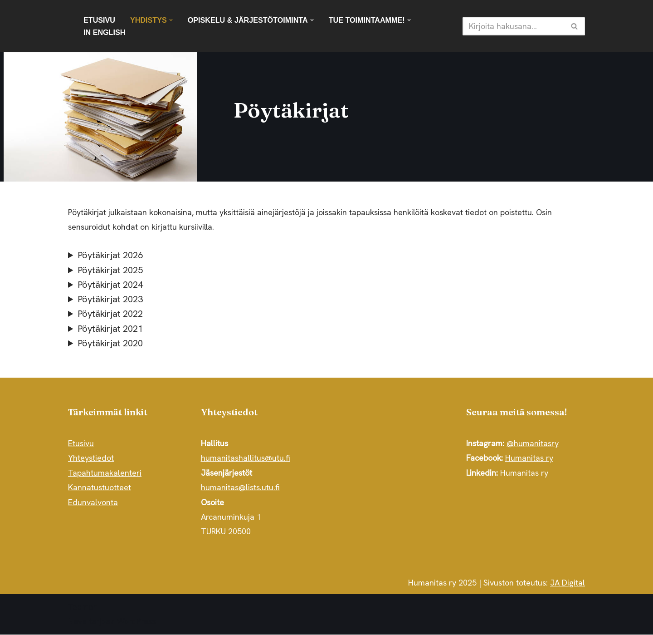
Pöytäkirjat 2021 (110, 329)
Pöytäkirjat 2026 (110, 255)
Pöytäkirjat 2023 (110, 299)
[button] (171, 20)
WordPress (136, 622)
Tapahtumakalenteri (104, 473)
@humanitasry (533, 444)
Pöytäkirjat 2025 (110, 270)
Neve (77, 622)
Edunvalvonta (93, 502)
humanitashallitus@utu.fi (245, 458)
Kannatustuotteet (99, 488)
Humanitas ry (529, 458)
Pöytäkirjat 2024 (110, 285)
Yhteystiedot (91, 458)
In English (104, 32)
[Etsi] (514, 26)
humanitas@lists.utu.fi (240, 488)
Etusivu (99, 20)
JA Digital (567, 583)
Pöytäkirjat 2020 (110, 343)
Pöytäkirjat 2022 (110, 314)
